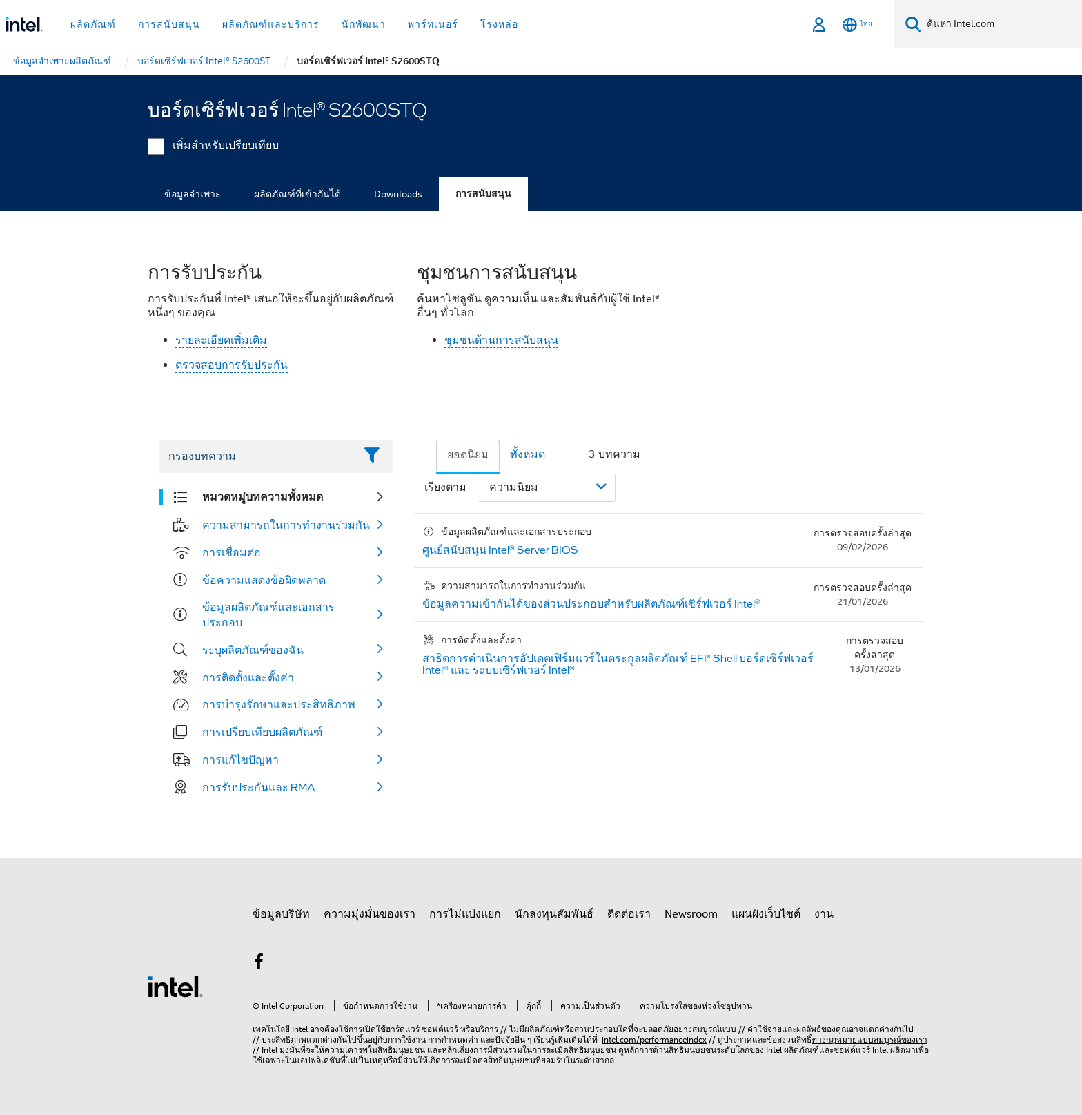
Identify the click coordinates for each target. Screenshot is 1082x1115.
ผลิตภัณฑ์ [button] (93, 24)
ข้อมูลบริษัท (281, 914)
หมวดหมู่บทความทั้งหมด (262, 496)
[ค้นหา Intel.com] (1001, 24)
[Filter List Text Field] (257, 456)
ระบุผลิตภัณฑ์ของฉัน (253, 650)
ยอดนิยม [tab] (468, 455)
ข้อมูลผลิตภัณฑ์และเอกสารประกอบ (268, 614)
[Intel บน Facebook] (258, 963)
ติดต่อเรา (629, 914)
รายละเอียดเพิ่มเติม (221, 340)
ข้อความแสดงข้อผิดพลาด (264, 580)
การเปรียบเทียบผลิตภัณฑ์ (262, 732)
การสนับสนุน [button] (169, 24)
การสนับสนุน (483, 193)
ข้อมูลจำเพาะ (192, 194)
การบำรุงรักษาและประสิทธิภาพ (278, 704)
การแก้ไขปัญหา (240, 759)
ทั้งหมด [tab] (527, 454)
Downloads (398, 194)
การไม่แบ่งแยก (465, 914)
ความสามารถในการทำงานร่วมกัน (286, 525)
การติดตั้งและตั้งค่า (248, 677)
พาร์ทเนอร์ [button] (433, 24)
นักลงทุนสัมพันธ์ (554, 914)
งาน (824, 914)
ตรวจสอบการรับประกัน (231, 365)
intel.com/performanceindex (654, 1039)
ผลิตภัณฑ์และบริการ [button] (270, 24)
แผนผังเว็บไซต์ (765, 914)
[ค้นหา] (913, 23)
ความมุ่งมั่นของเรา (369, 914)
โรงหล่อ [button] (499, 24)
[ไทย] (857, 24)
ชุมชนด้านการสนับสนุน (501, 340)
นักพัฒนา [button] (364, 24)
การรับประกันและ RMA (258, 787)
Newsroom (691, 914)
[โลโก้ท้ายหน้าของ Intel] (175, 986)
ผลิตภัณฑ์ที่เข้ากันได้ (297, 194)
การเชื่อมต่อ (231, 552)
